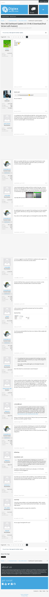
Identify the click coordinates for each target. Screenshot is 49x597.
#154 (46, 448)
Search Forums (5, 16)
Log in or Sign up (43, 1)
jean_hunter (7, 123)
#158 (46, 541)
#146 (46, 232)
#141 (46, 86)
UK (11, 179)
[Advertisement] (34, 51)
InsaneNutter (7, 169)
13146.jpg (21, 316)
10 (11, 322)
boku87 (7, 530)
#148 (46, 304)
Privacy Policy (24, 595)
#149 (46, 326)
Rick (7, 99)
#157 (46, 518)
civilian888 (7, 195)
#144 (46, 183)
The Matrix (10, 108)
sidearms (7, 411)
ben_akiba (7, 508)
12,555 (11, 176)
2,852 (11, 105)
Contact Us (36, 591)
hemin (7, 49)
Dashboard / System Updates (12, 27)
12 (11, 394)
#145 (46, 206)
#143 (46, 134)
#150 (46, 353)
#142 (46, 111)
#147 (46, 277)
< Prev (8, 37)
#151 (46, 376)
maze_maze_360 (7, 388)
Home (44, 591)
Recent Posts (13, 16)
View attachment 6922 (33, 414)
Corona (24, 27)
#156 (46, 495)
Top (47, 591)
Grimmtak (7, 365)
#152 (46, 398)
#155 (46, 472)
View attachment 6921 (23, 414)
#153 (46, 421)
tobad (7, 316)
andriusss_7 (7, 485)
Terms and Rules (24, 594)
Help (40, 591)
